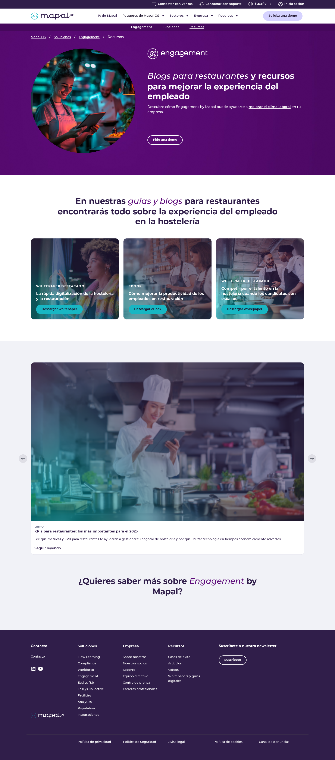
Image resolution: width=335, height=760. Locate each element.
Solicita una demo (283, 16)
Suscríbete (232, 660)
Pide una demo (165, 140)
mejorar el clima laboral (270, 107)
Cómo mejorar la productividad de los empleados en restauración (166, 296)
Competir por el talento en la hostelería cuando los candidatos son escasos (258, 293)
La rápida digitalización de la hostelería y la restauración (75, 296)
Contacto (39, 646)
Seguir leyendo (47, 548)
